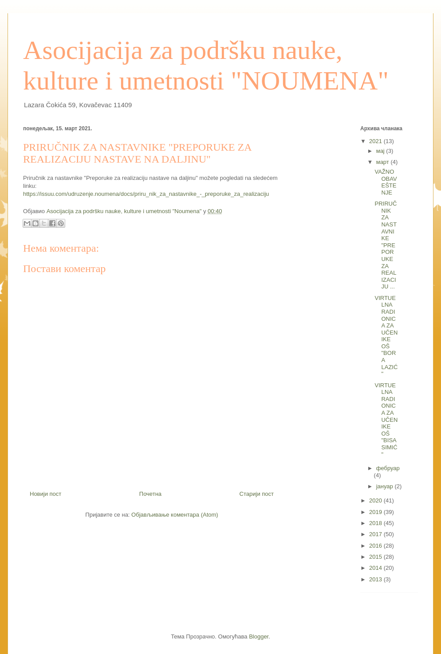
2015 (376, 556)
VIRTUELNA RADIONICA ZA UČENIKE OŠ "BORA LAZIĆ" (386, 336)
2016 (376, 545)
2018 (376, 523)
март (383, 162)
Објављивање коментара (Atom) (174, 514)
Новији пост (45, 493)
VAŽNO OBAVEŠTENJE (385, 182)
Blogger (258, 636)
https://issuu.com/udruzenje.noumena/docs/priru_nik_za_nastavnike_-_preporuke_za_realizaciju (146, 194)
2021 (376, 141)
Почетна (150, 493)
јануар (385, 486)
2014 (376, 567)
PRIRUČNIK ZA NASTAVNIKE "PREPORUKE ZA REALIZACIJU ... (385, 245)
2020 (376, 500)
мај (381, 151)
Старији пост (257, 493)
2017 (376, 534)
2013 (376, 579)
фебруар (388, 468)
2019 (376, 512)
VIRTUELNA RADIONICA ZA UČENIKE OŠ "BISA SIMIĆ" (386, 420)
